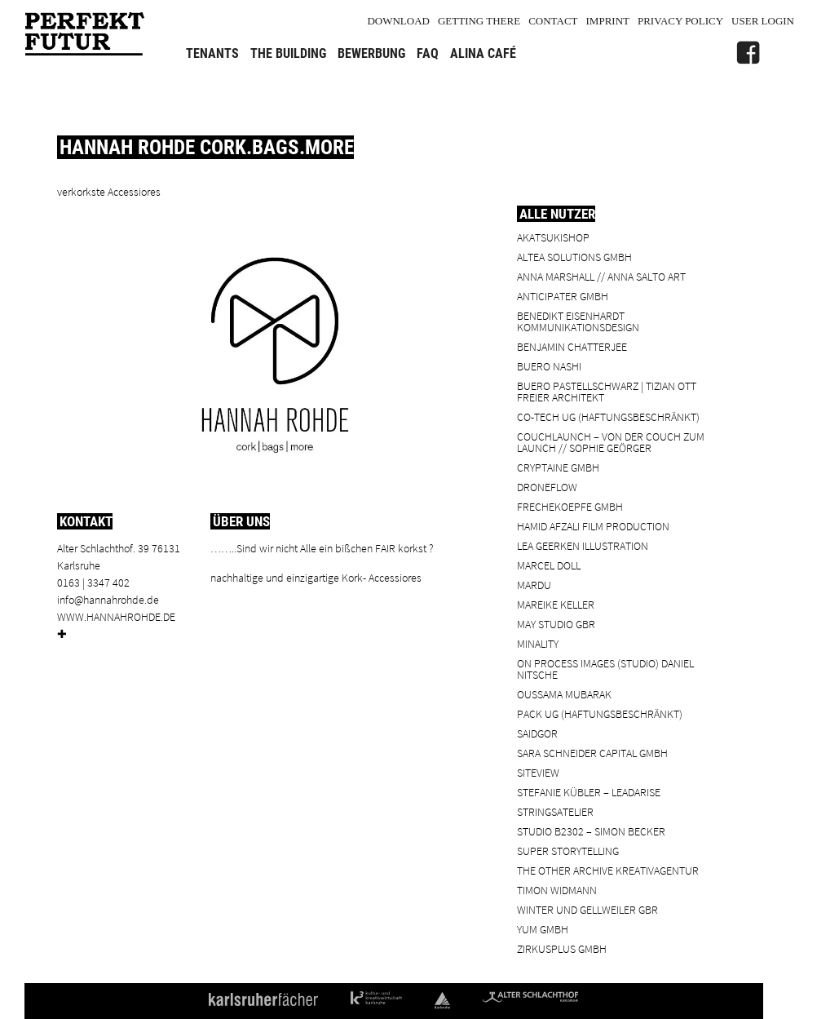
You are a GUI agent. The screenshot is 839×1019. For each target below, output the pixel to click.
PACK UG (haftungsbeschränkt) (599, 713)
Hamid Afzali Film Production (593, 526)
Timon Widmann (557, 890)
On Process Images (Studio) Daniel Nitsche (605, 668)
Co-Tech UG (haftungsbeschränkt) (608, 416)
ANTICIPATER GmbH (562, 296)
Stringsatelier (555, 811)
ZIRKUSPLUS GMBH (562, 948)
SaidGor (537, 733)
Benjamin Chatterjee (572, 346)
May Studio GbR (556, 624)
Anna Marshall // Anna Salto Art (601, 276)
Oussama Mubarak (564, 694)
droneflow (547, 487)
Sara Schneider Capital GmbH (592, 753)
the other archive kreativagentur (608, 870)
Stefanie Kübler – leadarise (588, 792)
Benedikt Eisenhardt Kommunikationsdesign (578, 321)
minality (538, 643)
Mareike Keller (555, 604)
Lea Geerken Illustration (582, 545)
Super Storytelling (568, 850)
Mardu (534, 584)
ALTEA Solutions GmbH (574, 257)
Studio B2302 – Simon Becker (591, 831)
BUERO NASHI (549, 366)
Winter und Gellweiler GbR (587, 909)
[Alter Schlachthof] (782, 53)
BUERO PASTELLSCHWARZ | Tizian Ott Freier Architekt (606, 391)
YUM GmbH (542, 929)
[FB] (748, 53)
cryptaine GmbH (558, 467)
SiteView (538, 772)
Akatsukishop (553, 237)
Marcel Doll (549, 565)
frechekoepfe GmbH (570, 506)
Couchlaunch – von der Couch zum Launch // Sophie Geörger (610, 441)
